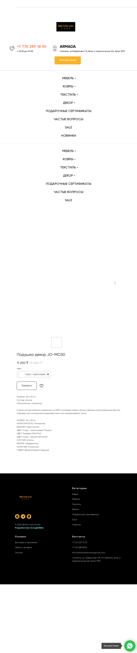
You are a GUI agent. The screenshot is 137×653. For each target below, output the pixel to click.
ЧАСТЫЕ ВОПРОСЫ (68, 119)
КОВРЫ (68, 86)
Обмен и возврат (23, 548)
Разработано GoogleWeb (29, 528)
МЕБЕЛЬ (68, 78)
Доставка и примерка (26, 543)
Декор (75, 509)
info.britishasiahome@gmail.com (88, 553)
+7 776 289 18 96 (79, 548)
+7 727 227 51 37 (79, 543)
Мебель (76, 499)
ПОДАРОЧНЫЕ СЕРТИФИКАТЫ (68, 111)
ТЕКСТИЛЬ (68, 94)
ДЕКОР (68, 103)
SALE (68, 127)
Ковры (75, 494)
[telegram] (23, 516)
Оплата (19, 553)
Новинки (76, 525)
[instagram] (17, 516)
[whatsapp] (29, 516)
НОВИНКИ (68, 135)
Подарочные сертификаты (85, 515)
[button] (68, 60)
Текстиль (76, 504)
